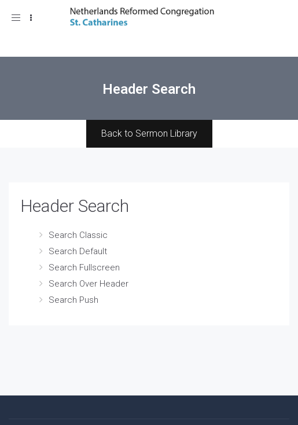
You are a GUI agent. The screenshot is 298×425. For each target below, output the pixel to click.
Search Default (78, 251)
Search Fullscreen (84, 267)
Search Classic (78, 235)
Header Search (74, 206)
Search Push (73, 300)
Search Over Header (88, 284)
